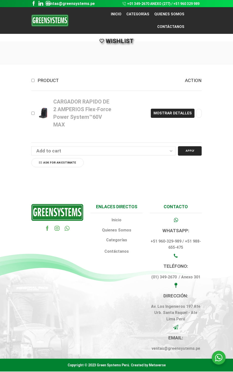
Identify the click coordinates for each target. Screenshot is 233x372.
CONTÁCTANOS (170, 26)
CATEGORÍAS (137, 14)
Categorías (116, 240)
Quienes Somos (116, 230)
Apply (189, 151)
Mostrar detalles (172, 113)
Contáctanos (116, 251)
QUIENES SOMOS (169, 14)
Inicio (116, 14)
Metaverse (157, 366)
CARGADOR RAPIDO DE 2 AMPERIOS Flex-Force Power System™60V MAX (82, 113)
